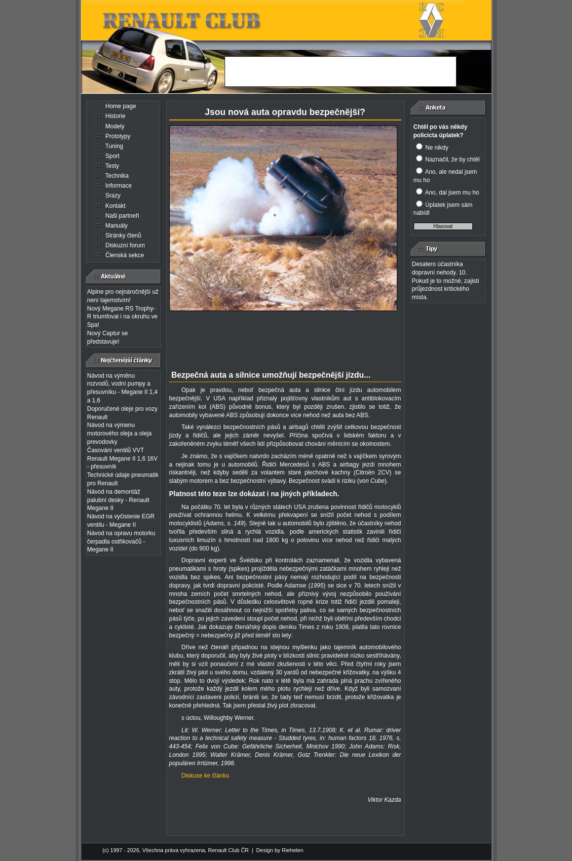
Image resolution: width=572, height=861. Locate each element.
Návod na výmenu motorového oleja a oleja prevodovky (119, 433)
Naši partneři (122, 215)
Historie (116, 116)
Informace (119, 185)
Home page (121, 106)
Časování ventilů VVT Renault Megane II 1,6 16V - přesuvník (122, 458)
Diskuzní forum (125, 245)
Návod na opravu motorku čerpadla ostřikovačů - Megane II (121, 541)
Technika (116, 175)
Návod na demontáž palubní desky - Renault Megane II (118, 500)
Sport (113, 156)
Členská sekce (125, 255)
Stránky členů (124, 235)
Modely (115, 126)
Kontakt (116, 205)
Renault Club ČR (228, 850)
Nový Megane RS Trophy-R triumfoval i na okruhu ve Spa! (122, 317)
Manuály (117, 225)
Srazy (113, 195)
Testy (112, 165)
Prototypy (118, 136)
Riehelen (292, 850)
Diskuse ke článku (205, 775)
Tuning (114, 146)
